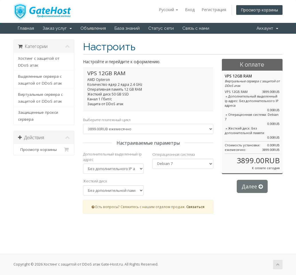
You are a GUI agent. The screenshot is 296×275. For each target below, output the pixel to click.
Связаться (195, 206)
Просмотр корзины (259, 10)
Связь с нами (195, 28)
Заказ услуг (57, 28)
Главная (26, 28)
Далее (252, 186)
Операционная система (173, 154)
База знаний (127, 28)
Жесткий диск (95, 181)
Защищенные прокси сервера (38, 116)
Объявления (93, 28)
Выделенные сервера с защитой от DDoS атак (40, 80)
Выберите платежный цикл (107, 119)
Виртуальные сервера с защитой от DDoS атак (40, 98)
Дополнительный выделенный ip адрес (112, 157)
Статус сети (161, 28)
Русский (168, 9)
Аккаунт (267, 28)
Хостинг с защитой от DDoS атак (39, 62)
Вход (190, 9)
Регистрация (214, 9)
